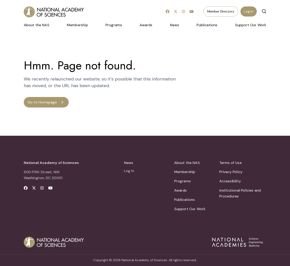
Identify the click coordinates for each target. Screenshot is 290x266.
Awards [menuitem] (146, 25)
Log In (248, 11)
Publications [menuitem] (207, 25)
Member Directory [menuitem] (220, 11)
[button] (264, 11)
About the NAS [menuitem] (36, 25)
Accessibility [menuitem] (230, 181)
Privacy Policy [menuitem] (231, 171)
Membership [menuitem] (77, 25)
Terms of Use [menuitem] (230, 162)
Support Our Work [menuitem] (250, 25)
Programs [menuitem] (114, 25)
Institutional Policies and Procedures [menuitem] (240, 193)
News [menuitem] (174, 25)
